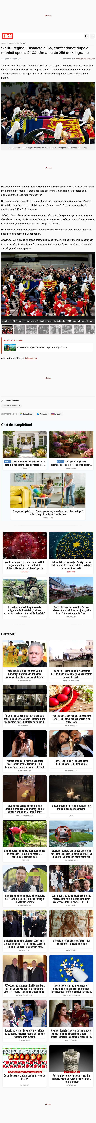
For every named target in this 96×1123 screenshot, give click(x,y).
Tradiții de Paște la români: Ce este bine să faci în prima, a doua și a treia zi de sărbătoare (71, 719)
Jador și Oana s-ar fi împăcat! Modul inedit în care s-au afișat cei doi (71, 763)
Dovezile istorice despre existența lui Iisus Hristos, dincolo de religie (71, 943)
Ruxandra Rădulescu (12, 401)
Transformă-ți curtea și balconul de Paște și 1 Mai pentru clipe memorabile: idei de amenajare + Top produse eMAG (24, 464)
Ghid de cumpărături (16, 425)
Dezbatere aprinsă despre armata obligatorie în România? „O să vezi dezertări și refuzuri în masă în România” (24, 610)
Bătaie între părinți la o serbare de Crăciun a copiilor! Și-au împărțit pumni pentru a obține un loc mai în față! (24, 809)
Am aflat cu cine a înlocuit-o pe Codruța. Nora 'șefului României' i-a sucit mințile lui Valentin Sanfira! (25, 899)
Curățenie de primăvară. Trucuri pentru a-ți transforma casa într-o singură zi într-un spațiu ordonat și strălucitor (48, 513)
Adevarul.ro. (31, 358)
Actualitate (11, 43)
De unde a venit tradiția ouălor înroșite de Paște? (24, 1078)
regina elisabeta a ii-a (12, 406)
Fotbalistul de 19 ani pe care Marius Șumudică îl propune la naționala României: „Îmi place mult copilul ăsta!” (24, 674)
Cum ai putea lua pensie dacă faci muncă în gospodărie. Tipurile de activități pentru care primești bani (24, 854)
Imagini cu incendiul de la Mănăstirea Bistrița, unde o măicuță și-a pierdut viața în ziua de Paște (71, 674)
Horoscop (25, 573)
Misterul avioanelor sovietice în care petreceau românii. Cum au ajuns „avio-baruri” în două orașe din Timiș (71, 610)
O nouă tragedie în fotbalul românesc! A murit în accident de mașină (71, 808)
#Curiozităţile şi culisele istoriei (25, 1073)
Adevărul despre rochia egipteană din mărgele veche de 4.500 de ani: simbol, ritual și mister (71, 1079)
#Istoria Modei (72, 1073)
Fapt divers (22, 43)
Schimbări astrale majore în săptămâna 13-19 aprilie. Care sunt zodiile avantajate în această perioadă (71, 565)
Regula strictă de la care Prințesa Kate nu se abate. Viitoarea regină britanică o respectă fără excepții (25, 1034)
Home (3, 43)
